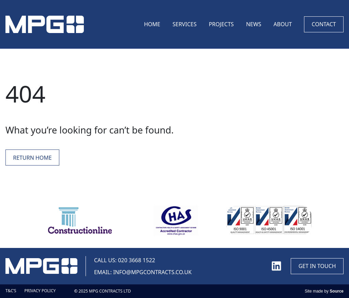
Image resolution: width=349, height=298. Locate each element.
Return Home (32, 157)
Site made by (324, 291)
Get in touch (317, 266)
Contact (324, 24)
